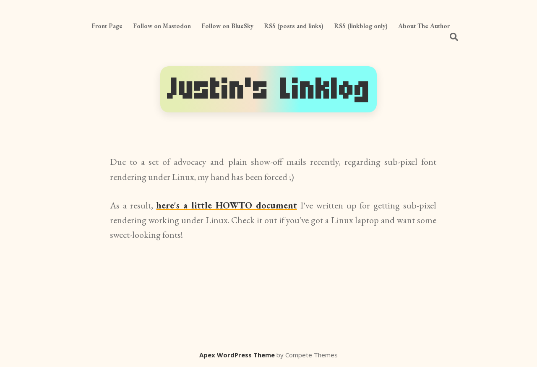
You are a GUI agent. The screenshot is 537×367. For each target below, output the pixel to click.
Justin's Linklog (268, 89)
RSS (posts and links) (293, 26)
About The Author (424, 26)
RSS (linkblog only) (361, 26)
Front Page (107, 26)
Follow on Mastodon (162, 26)
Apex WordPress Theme (237, 355)
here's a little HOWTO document (226, 205)
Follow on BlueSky (227, 26)
